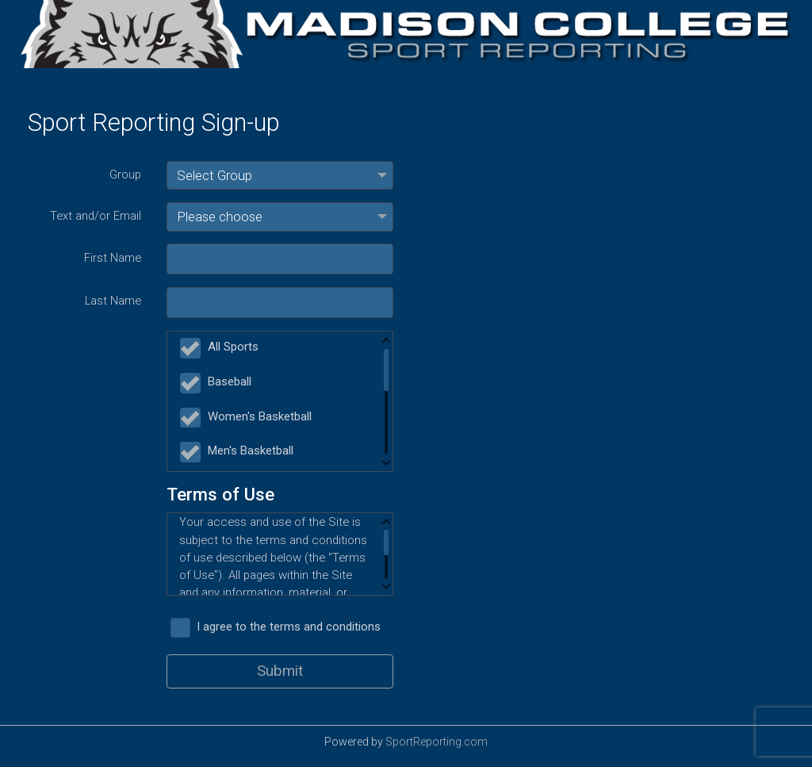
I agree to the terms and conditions (278, 626)
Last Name (113, 300)
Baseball (218, 382)
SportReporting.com (436, 741)
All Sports (222, 347)
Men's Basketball (239, 451)
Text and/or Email (95, 216)
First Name (112, 258)
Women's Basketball (249, 417)
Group (125, 174)
